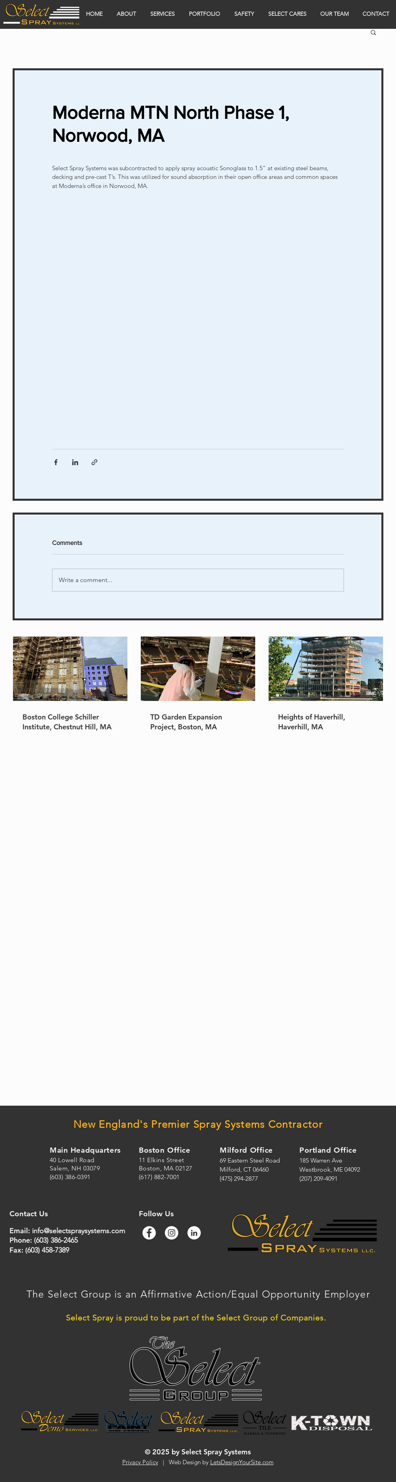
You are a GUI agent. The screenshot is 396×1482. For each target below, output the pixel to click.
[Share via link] (94, 462)
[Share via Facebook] (56, 462)
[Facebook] (149, 1233)
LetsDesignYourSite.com (242, 1462)
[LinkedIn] (194, 1233)
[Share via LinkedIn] (75, 462)
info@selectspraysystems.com (78, 1231)
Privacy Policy (140, 1462)
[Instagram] (171, 1233)
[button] (373, 32)
